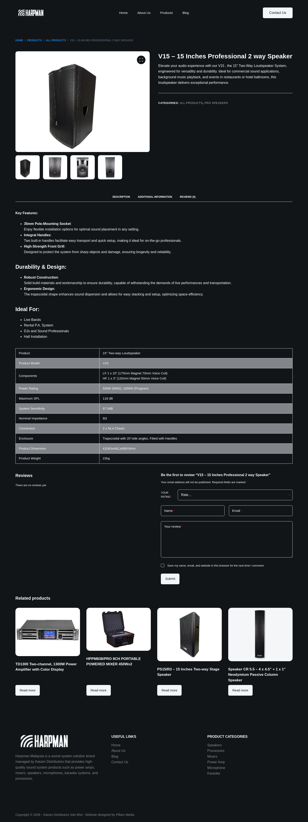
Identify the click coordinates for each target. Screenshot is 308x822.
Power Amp (216, 762)
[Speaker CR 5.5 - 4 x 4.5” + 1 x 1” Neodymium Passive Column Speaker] (260, 634)
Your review (173, 526)
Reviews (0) (187, 196)
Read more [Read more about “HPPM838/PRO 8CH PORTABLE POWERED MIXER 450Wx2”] (99, 690)
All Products (191, 103)
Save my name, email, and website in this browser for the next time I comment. (215, 565)
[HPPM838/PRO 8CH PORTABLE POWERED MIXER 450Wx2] (118, 629)
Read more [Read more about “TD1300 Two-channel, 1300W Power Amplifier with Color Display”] (28, 690)
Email (237, 511)
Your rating (166, 495)
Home (123, 13)
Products (166, 13)
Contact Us (277, 13)
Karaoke (213, 773)
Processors (215, 751)
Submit (170, 578)
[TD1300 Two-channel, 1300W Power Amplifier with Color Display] (47, 632)
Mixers (212, 756)
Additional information (155, 196)
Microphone (216, 768)
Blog (185, 13)
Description (121, 196)
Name (169, 511)
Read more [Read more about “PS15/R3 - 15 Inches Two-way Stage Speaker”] (169, 690)
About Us (144, 13)
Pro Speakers (216, 103)
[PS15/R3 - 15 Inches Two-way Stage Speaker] (189, 634)
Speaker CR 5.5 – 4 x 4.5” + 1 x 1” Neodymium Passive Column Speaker (257, 674)
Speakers (214, 745)
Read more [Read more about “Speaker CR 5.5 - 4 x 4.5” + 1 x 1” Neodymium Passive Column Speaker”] (240, 690)
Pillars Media (125, 814)
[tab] (121, 196)
